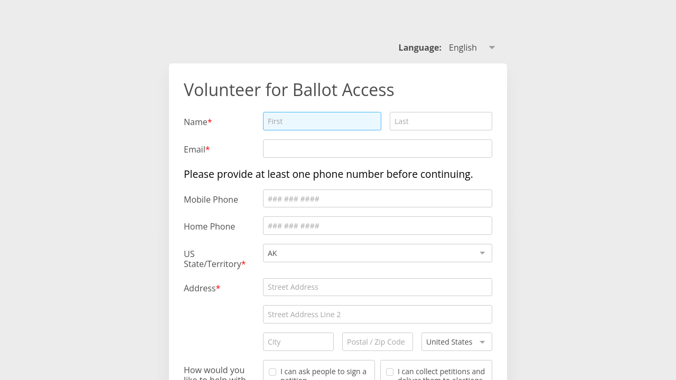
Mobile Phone (211, 199)
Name (196, 121)
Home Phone (209, 226)
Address (199, 287)
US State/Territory (212, 258)
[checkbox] (272, 372)
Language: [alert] (420, 47)
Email (194, 149)
